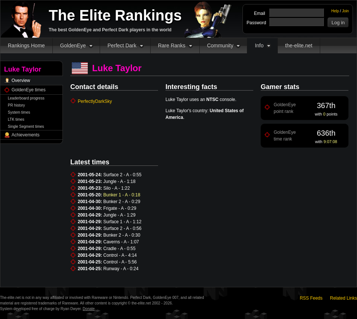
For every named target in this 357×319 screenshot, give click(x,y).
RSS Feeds (311, 298)
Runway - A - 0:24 (121, 268)
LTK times (16, 119)
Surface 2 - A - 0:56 (122, 228)
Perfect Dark (121, 45)
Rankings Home (26, 45)
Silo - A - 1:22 (116, 188)
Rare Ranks (172, 45)
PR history (16, 105)
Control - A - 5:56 (120, 262)
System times (19, 112)
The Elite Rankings (115, 15)
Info (259, 45)
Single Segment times (26, 126)
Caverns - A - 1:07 (121, 241)
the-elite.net (298, 45)
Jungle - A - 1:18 (119, 181)
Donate (88, 309)
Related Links (343, 298)
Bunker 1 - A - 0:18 (121, 195)
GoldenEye (73, 45)
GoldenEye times (28, 89)
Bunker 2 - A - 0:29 (121, 201)
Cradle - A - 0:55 (119, 248)
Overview (21, 80)
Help (335, 11)
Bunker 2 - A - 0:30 (121, 235)
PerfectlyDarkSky (95, 101)
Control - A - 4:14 (120, 255)
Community (220, 45)
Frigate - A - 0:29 (119, 208)
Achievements (25, 135)
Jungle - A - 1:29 (119, 215)
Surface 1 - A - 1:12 (122, 221)
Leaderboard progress (26, 98)
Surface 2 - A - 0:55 (122, 174)
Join (345, 11)
